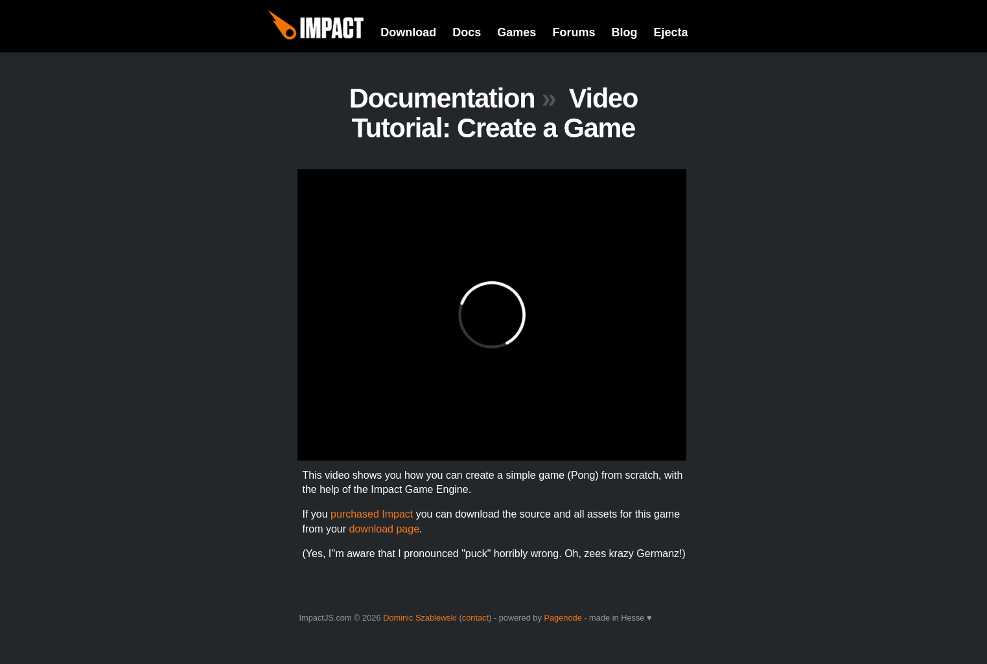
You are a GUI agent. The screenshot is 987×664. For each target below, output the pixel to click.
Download (408, 32)
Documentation (442, 98)
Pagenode (562, 618)
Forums (573, 32)
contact (475, 618)
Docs (466, 32)
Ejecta (670, 32)
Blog (624, 32)
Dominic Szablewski (420, 618)
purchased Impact (372, 514)
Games (516, 32)
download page (384, 528)
